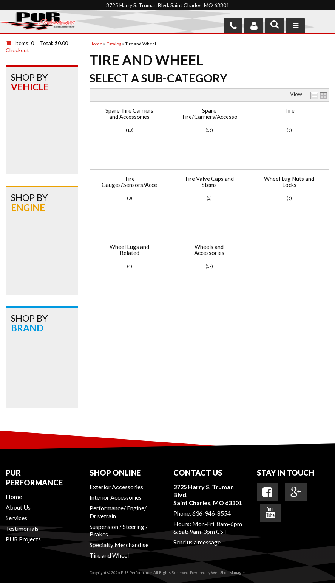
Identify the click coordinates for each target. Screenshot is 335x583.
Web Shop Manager (228, 572)
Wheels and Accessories (209, 250)
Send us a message (197, 542)
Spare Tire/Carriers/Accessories (209, 113)
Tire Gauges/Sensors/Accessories (129, 182)
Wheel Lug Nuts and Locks (289, 182)
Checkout (17, 50)
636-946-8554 (211, 513)
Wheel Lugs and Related (129, 250)
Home (14, 496)
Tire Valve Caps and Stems (209, 182)
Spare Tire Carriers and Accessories (129, 113)
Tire (289, 110)
